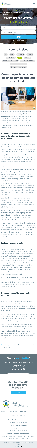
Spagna (14, 436)
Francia (3, 436)
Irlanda (24, 436)
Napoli (18, 422)
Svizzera (32, 436)
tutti (5, 54)
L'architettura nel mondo (10, 61)
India (28, 436)
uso (18, 444)
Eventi (12, 54)
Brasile (26, 438)
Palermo (26, 422)
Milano (15, 422)
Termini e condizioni (8, 414)
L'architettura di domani (18, 64)
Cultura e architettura (27, 61)
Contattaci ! (18, 369)
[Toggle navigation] (34, 4)
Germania (20, 436)
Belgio (17, 438)
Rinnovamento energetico (18, 67)
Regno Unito (9, 436)
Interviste (27, 58)
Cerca (18, 37)
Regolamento (11, 58)
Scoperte (30, 54)
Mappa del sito (13, 411)
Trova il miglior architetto (9, 345)
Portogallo (22, 438)
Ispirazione (20, 54)
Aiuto (19, 58)
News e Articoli (13, 11)
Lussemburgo (12, 438)
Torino (22, 422)
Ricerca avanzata (18, 44)
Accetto (17, 446)
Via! (19, 392)
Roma (11, 422)
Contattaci (3, 411)
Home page (4, 11)
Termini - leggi (23, 411)
